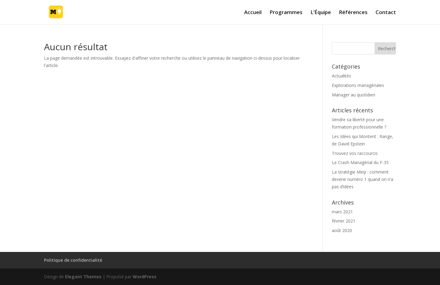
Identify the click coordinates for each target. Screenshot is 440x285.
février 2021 (343, 221)
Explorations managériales (358, 85)
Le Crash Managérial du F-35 (360, 162)
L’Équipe (320, 13)
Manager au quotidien (353, 95)
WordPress (144, 276)
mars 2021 (342, 212)
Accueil (253, 13)
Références (353, 13)
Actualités (341, 76)
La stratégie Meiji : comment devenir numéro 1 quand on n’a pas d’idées (362, 179)
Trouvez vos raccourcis (355, 153)
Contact (386, 13)
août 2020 (342, 230)
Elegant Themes (83, 276)
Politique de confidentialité (73, 260)
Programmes (286, 13)
